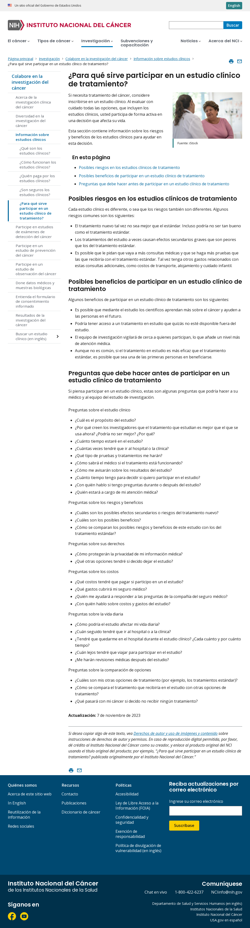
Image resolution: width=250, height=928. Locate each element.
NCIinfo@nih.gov (226, 892)
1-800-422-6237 (189, 892)
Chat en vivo (156, 892)
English (234, 5)
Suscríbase (184, 825)
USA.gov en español (226, 920)
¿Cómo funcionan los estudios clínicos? (38, 164)
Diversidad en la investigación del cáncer (30, 121)
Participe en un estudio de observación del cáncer (36, 269)
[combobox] (196, 25)
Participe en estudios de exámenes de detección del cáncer (34, 231)
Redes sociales (21, 826)
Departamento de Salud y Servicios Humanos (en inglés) (197, 903)
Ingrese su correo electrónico (196, 801)
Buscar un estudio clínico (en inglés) (31, 336)
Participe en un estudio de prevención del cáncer (35, 250)
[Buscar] (232, 25)
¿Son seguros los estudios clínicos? (35, 192)
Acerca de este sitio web (30, 794)
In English (17, 803)
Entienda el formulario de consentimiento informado (35, 301)
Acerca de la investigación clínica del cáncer (33, 102)
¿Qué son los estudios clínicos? (35, 151)
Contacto (70, 794)
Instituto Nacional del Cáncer (219, 914)
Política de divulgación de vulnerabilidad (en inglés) (138, 848)
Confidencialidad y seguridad (131, 819)
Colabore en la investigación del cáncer (30, 82)
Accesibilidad (126, 794)
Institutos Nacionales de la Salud (216, 909)
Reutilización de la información (24, 814)
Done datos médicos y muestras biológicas (35, 285)
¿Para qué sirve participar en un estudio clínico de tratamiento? (36, 210)
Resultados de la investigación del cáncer (30, 320)
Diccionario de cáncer (81, 812)
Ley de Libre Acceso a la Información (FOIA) (136, 805)
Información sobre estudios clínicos (32, 137)
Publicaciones (74, 803)
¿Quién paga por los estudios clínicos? (37, 178)
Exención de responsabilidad (130, 834)
